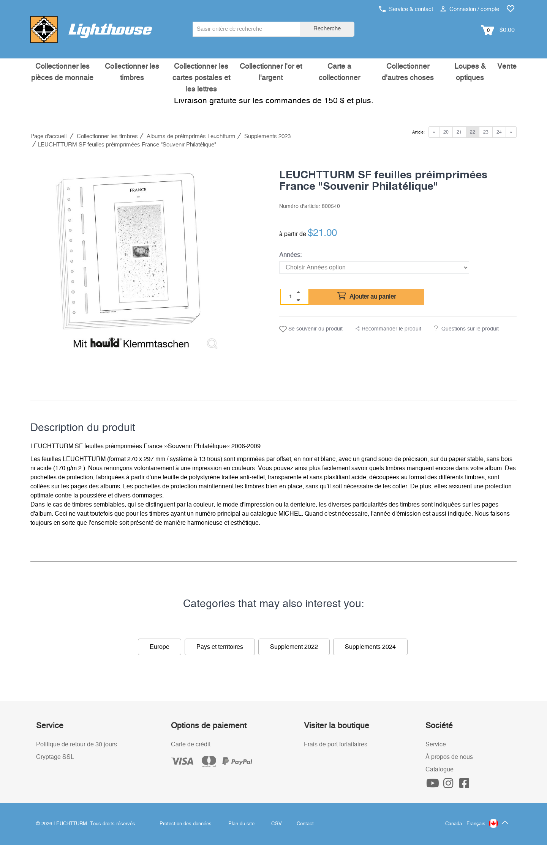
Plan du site (241, 823)
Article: (418, 132)
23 (486, 132)
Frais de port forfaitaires (335, 744)
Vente (507, 66)
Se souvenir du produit (311, 329)
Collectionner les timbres (132, 72)
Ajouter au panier (366, 296)
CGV (276, 823)
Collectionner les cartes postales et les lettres (201, 78)
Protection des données (186, 823)
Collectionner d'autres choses (408, 72)
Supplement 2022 (294, 647)
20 (446, 132)
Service (435, 744)
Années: (290, 255)
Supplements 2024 (370, 647)
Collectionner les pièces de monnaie (62, 72)
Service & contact (406, 9)
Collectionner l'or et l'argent (271, 72)
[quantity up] (298, 292)
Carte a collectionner (339, 72)
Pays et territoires (219, 647)
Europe (159, 647)
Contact (305, 823)
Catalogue (439, 769)
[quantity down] (298, 300)
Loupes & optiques (470, 72)
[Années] (374, 267)
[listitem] (128, 257)
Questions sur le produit (470, 329)
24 (499, 132)
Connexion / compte (469, 9)
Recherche (327, 28)
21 (459, 132)
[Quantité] (290, 296)
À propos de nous (449, 757)
